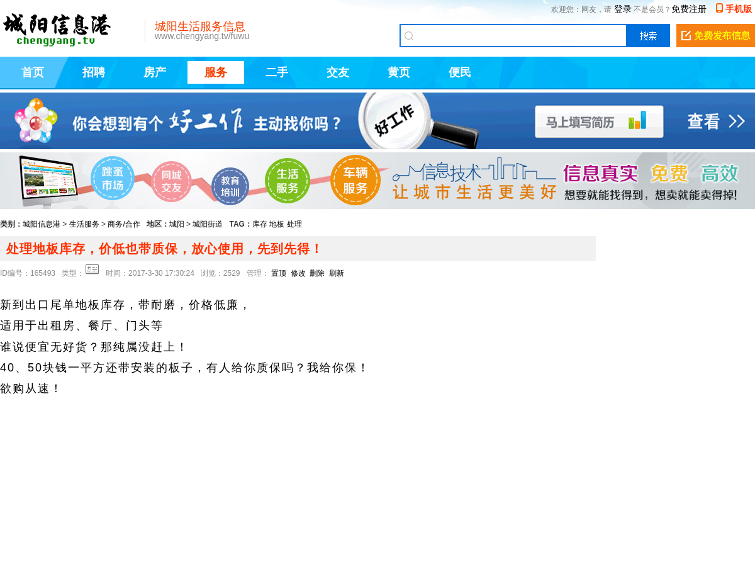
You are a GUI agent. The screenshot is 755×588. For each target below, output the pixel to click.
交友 (338, 72)
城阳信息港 (41, 224)
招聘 (93, 72)
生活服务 (84, 224)
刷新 (336, 273)
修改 (298, 273)
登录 (623, 9)
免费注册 (689, 9)
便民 (460, 72)
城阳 (176, 224)
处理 (294, 224)
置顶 (278, 273)
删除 (317, 273)
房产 (154, 72)
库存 (259, 224)
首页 (32, 72)
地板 (276, 224)
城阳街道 (208, 224)
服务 (215, 72)
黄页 (399, 72)
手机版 (738, 9)
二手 (277, 72)
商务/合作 (124, 224)
